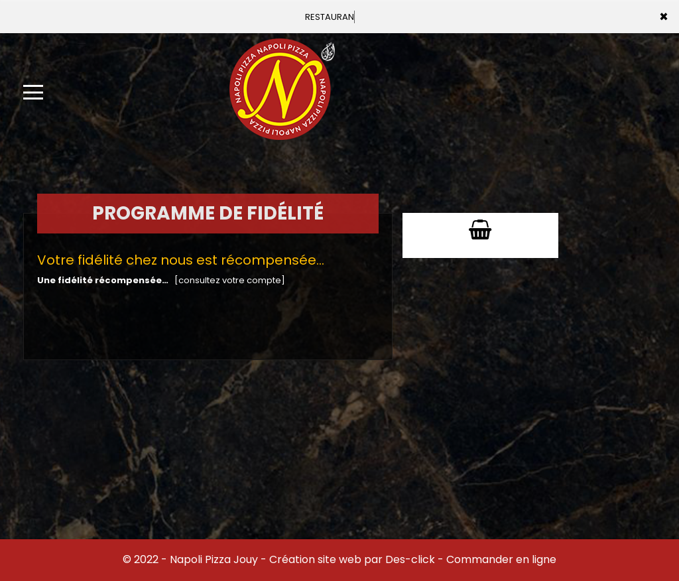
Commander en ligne (501, 559)
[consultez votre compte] (229, 280)
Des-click (410, 559)
